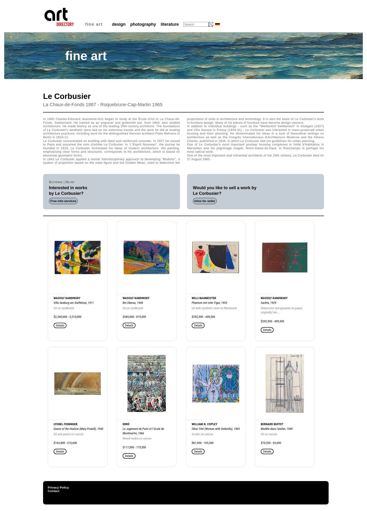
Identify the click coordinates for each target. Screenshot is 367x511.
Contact (53, 491)
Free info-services (63, 201)
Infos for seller (204, 201)
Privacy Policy (58, 487)
